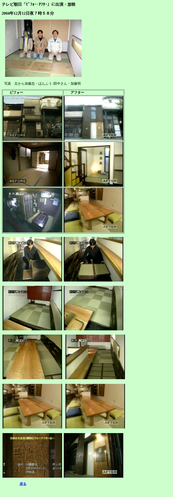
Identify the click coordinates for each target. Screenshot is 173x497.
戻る (23, 484)
